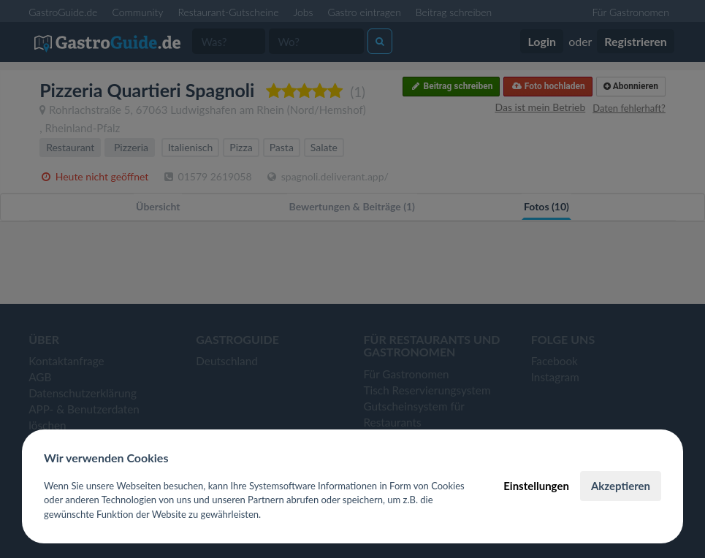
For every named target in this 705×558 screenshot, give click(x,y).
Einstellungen (536, 485)
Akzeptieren (620, 485)
